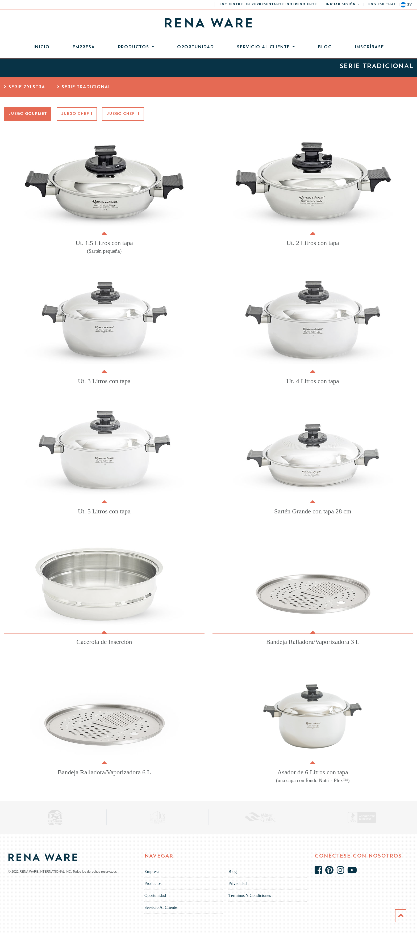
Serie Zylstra (24, 87)
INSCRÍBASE (369, 47)
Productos (134, 47)
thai (390, 4)
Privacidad (237, 883)
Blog (325, 47)
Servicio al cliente (264, 47)
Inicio (47, 46)
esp (380, 4)
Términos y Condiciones (249, 895)
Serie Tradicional (84, 87)
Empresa (83, 47)
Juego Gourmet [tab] (28, 114)
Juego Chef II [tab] (123, 114)
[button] (342, 4)
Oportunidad (195, 47)
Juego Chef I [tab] (76, 114)
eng (372, 4)
